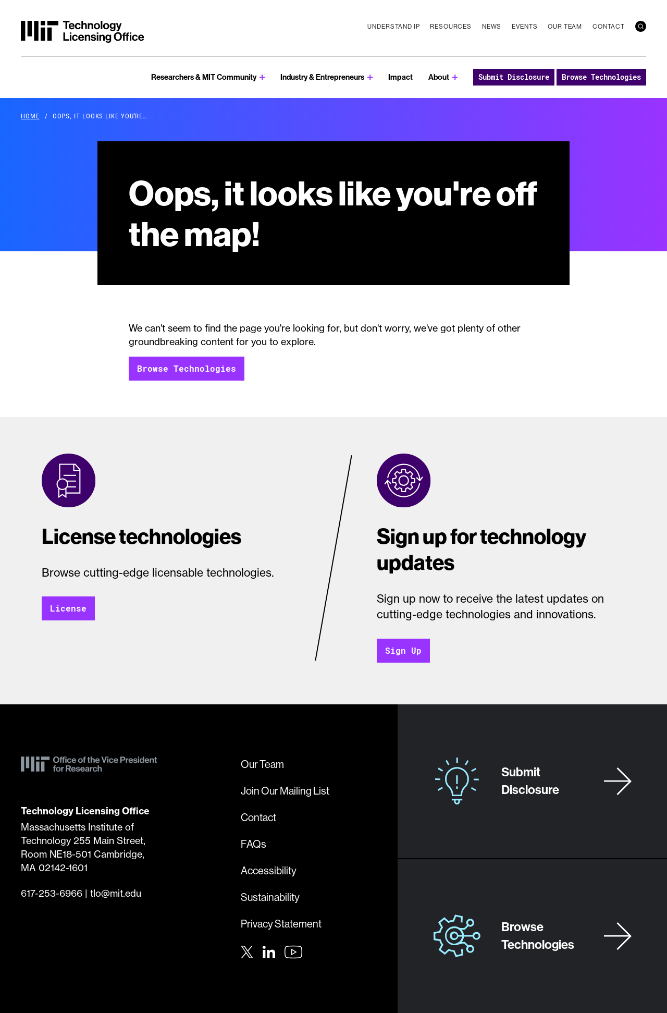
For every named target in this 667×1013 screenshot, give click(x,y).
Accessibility (269, 870)
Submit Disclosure (513, 77)
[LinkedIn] (269, 951)
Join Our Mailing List (285, 790)
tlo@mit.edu (115, 893)
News (491, 26)
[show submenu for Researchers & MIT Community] (262, 77)
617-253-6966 (51, 893)
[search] (640, 26)
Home (30, 115)
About (438, 77)
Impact (400, 77)
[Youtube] (293, 952)
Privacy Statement (281, 923)
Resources (451, 26)
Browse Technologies (601, 77)
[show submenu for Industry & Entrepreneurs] (370, 77)
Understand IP (393, 26)
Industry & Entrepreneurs (322, 77)
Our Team (565, 26)
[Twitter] (247, 951)
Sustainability (270, 897)
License (68, 608)
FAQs (253, 843)
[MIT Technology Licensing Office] (82, 32)
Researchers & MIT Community (203, 77)
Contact (608, 26)
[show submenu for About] (455, 77)
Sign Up (403, 650)
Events (524, 26)
